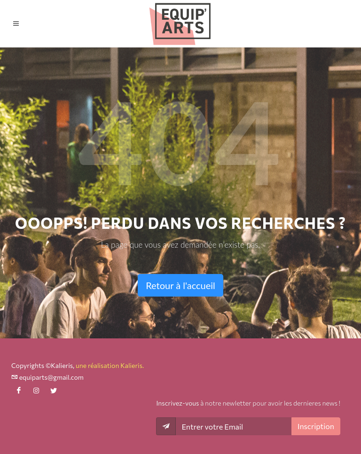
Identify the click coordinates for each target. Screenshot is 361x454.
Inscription (316, 426)
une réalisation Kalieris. (110, 365)
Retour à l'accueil (180, 285)
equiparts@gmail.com (47, 377)
